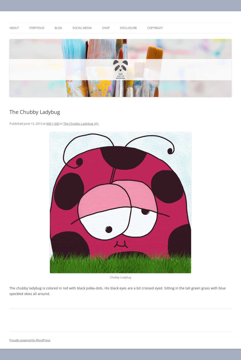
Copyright (155, 28)
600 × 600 (52, 123)
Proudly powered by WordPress (29, 340)
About (14, 28)
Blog (58, 28)
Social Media (82, 28)
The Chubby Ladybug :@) (80, 123)
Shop (106, 28)
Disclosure (128, 28)
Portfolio (36, 28)
